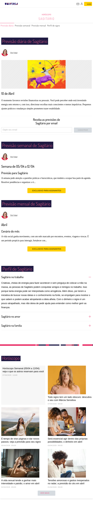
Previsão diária (8, 25)
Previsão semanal (26, 25)
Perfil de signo (62, 25)
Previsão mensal (45, 25)
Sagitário (46, 18)
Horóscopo (46, 15)
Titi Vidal (13, 53)
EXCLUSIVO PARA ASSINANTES (46, 190)
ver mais (46, 493)
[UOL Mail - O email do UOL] (77, 3)
